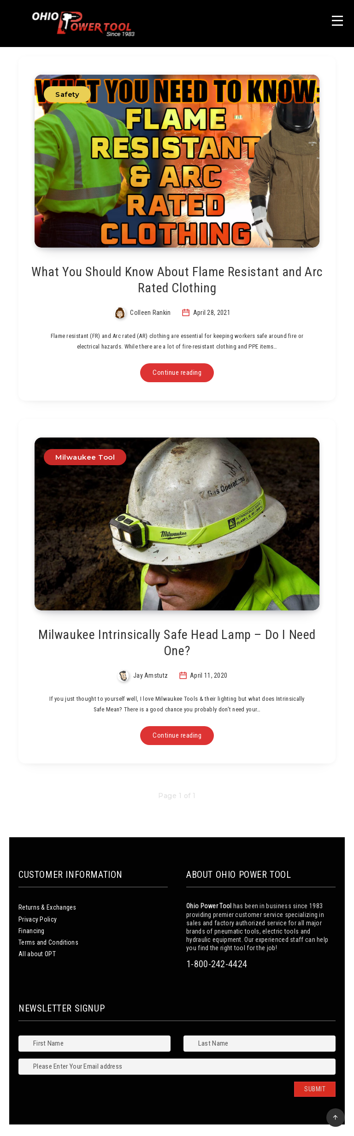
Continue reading (177, 372)
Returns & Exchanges (47, 907)
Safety (67, 94)
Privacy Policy (37, 919)
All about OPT (37, 954)
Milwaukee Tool (85, 457)
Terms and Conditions (48, 942)
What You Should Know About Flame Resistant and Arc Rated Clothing (177, 280)
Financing (31, 931)
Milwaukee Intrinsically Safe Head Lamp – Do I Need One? (177, 642)
